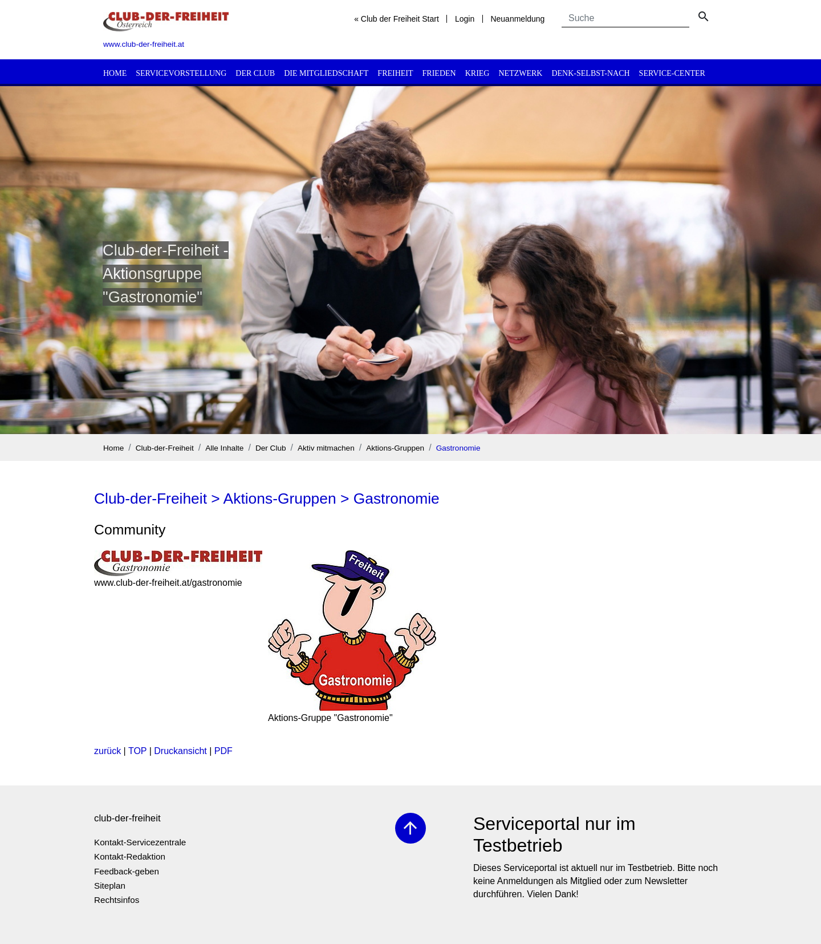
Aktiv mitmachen (326, 448)
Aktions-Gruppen (395, 448)
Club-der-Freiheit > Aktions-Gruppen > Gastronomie (267, 498)
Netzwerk (520, 73)
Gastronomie (458, 448)
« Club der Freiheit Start (396, 19)
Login (464, 19)
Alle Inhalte (224, 448)
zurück (107, 751)
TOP (137, 751)
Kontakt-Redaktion (129, 856)
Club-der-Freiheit (165, 448)
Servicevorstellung (181, 73)
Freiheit (395, 73)
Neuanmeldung (517, 19)
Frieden (439, 73)
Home (115, 73)
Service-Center (672, 73)
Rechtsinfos (116, 900)
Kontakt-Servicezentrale (140, 842)
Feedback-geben (126, 871)
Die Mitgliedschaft (326, 73)
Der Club (255, 73)
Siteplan (109, 885)
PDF (223, 751)
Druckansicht (180, 751)
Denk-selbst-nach (590, 73)
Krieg (477, 73)
